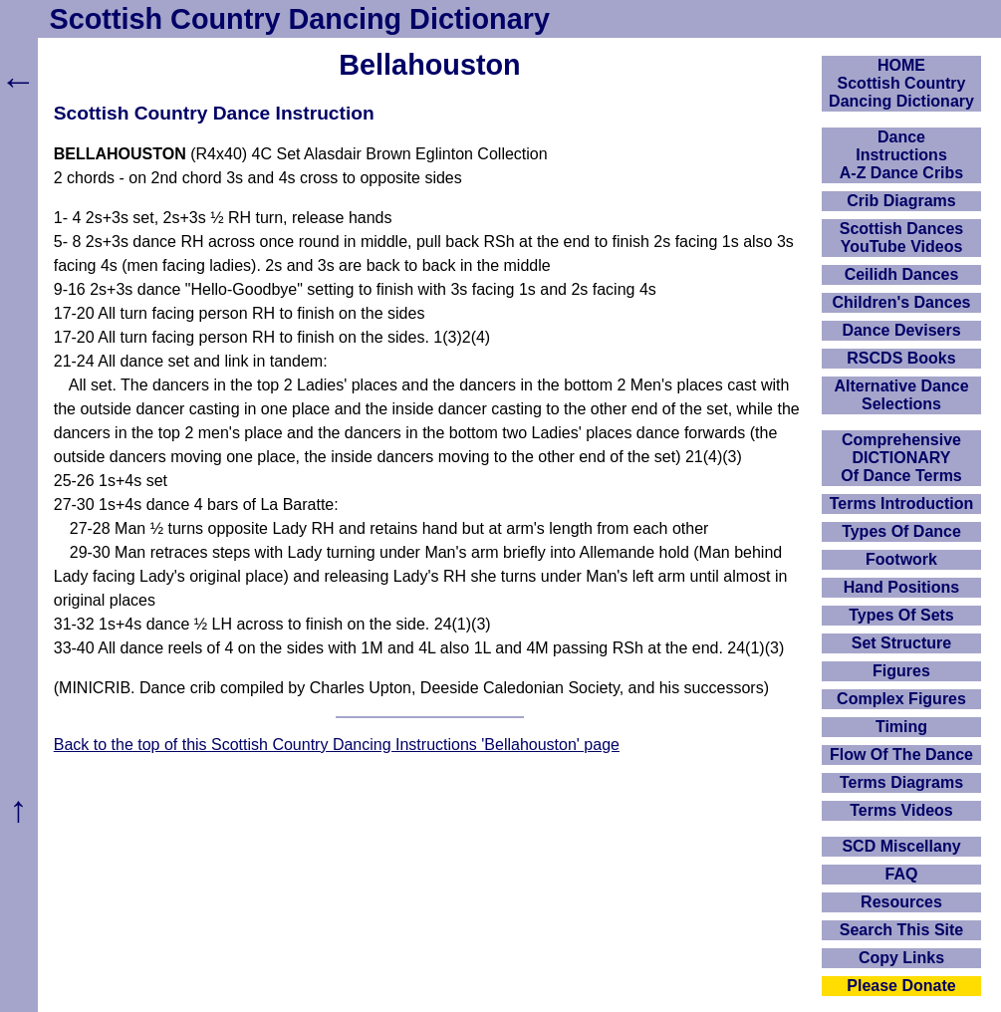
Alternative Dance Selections (901, 395)
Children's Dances (902, 302)
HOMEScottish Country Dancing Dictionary (901, 83)
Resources (901, 901)
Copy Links (901, 957)
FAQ (901, 874)
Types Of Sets (901, 615)
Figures (901, 670)
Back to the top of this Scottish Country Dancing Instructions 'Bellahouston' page (337, 744)
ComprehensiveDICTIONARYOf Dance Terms (901, 457)
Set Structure (901, 642)
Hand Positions (901, 587)
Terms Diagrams (901, 782)
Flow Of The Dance (901, 754)
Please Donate (901, 985)
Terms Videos (901, 810)
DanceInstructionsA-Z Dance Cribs (901, 154)
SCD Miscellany (901, 846)
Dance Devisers (901, 330)
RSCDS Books (901, 358)
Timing (901, 726)
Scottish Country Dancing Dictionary (300, 19)
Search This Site (902, 929)
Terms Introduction (902, 503)
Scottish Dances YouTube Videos (901, 237)
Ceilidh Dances (902, 274)
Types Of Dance (901, 531)
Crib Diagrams (901, 200)
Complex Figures (901, 698)
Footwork (901, 559)
